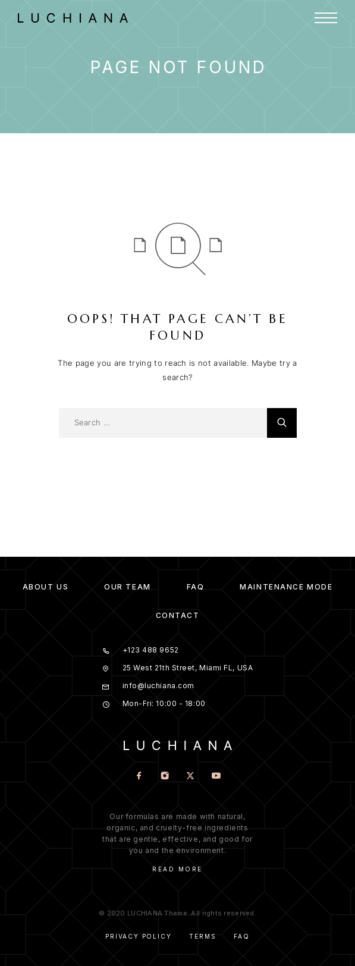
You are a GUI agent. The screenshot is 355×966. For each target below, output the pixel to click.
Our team (127, 586)
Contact (178, 615)
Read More (177, 869)
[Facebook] (139, 776)
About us (45, 586)
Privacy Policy (138, 936)
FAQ (196, 586)
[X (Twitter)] (190, 776)
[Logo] (79, 18)
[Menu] (326, 18)
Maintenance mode (286, 586)
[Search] (282, 423)
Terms (202, 936)
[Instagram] (165, 776)
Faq (241, 936)
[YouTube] (216, 776)
